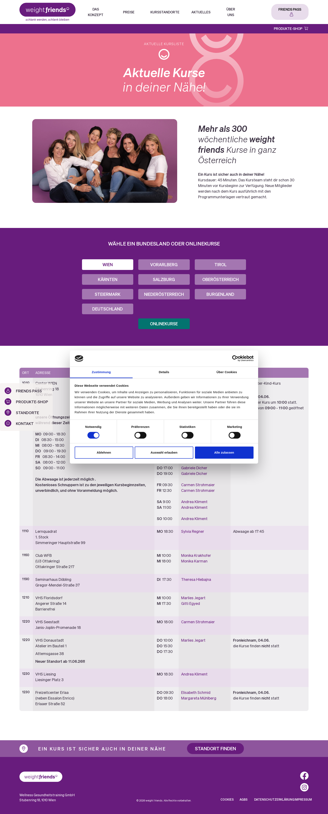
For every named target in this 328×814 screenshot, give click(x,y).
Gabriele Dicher (194, 467)
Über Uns (230, 12)
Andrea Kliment (194, 501)
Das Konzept (95, 12)
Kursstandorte (164, 12)
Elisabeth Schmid (195, 692)
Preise (129, 12)
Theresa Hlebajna (196, 579)
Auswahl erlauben (164, 452)
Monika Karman (194, 560)
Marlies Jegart (193, 597)
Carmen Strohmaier (198, 484)
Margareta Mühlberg (198, 698)
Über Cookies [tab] (227, 372)
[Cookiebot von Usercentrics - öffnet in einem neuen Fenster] (235, 358)
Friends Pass (289, 9)
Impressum (303, 799)
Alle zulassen (224, 452)
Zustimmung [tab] (101, 372)
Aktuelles (200, 12)
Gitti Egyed (190, 603)
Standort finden (215, 748)
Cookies (227, 799)
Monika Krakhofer (196, 555)
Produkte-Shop (288, 28)
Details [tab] (164, 372)
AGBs (243, 799)
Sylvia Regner (192, 531)
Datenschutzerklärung (274, 799)
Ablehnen (104, 452)
